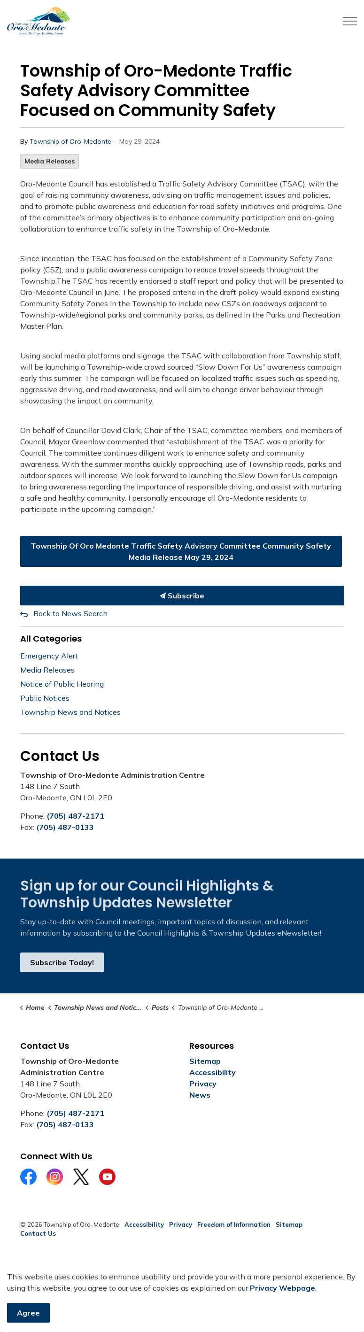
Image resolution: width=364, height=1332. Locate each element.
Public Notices (45, 698)
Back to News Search (70, 613)
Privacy (203, 1083)
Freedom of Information (234, 1224)
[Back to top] (182, 1300)
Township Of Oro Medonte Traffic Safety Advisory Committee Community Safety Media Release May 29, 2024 (181, 551)
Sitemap (205, 1061)
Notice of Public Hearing (62, 684)
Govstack (66, 1261)
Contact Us (38, 1233)
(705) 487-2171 (75, 816)
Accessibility (212, 1072)
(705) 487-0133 (65, 827)
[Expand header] (350, 21)
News (199, 1095)
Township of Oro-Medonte (70, 141)
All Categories (51, 638)
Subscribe (182, 595)
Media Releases (49, 161)
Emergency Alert (49, 655)
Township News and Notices (70, 712)
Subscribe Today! (62, 962)
